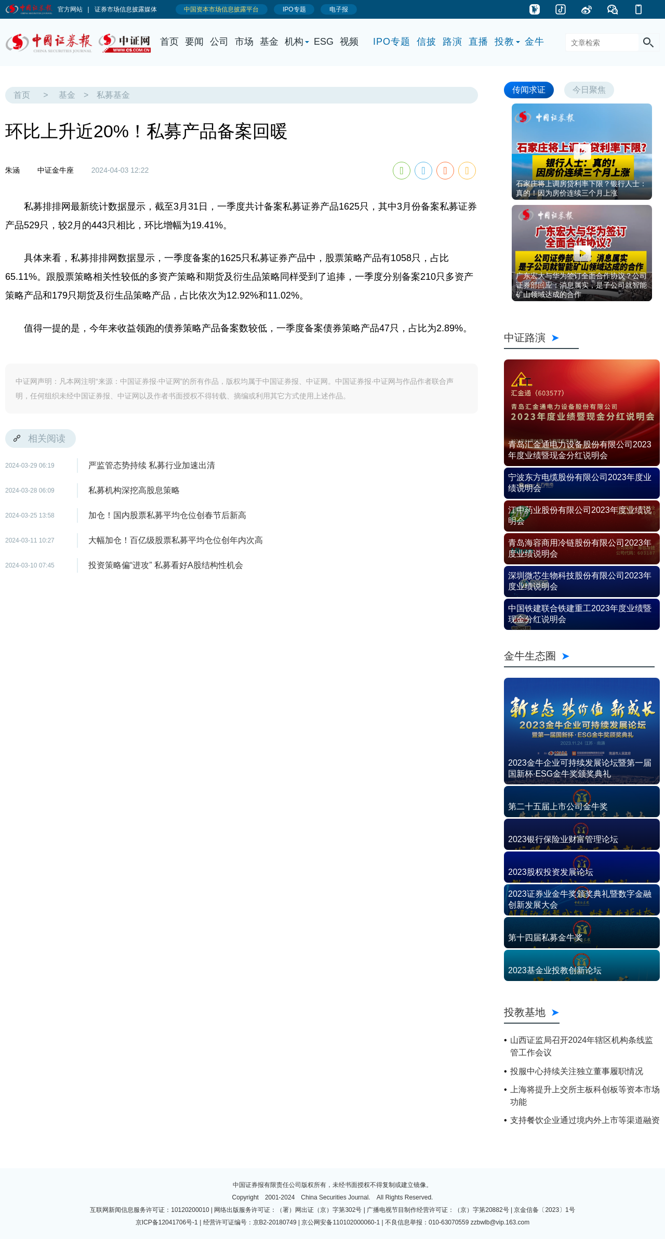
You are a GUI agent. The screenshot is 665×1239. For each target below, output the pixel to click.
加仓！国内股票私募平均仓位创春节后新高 (167, 515)
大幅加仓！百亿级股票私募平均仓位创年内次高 (175, 540)
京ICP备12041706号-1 (167, 1222)
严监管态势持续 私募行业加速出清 (151, 465)
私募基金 (113, 95)
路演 (452, 41)
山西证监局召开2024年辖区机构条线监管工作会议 (582, 1046)
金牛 (534, 41)
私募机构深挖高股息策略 (134, 490)
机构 (294, 41)
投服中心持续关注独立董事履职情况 (576, 1071)
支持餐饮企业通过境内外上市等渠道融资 (585, 1120)
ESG (324, 41)
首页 (169, 41)
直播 (478, 41)
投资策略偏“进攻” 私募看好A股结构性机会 (165, 565)
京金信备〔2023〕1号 (544, 1210)
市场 (244, 41)
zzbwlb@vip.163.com (500, 1222)
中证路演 (541, 337)
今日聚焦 (589, 89)
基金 (269, 41)
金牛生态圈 (579, 656)
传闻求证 (529, 89)
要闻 (194, 41)
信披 (426, 41)
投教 (504, 41)
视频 (349, 41)
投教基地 (532, 1012)
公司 (219, 41)
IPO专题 (391, 41)
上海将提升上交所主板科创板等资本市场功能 (585, 1095)
